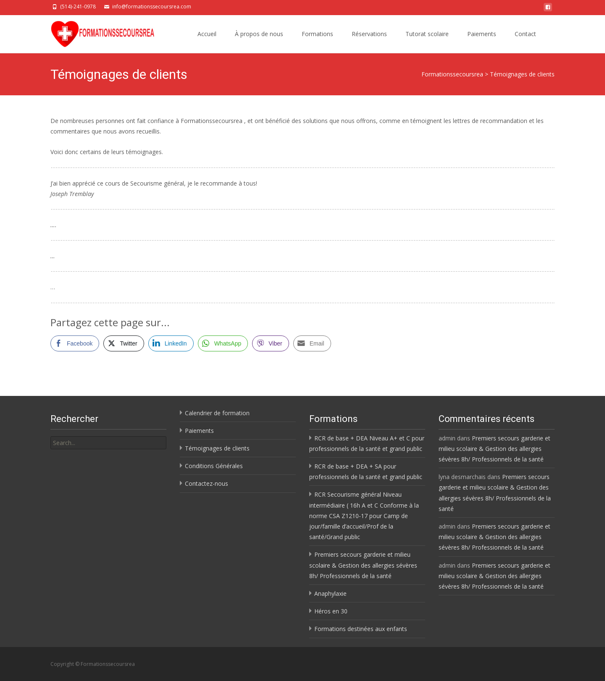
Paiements (481, 34)
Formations (317, 34)
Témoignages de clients (217, 448)
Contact (525, 34)
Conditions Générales (214, 466)
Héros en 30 (330, 611)
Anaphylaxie (330, 593)
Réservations (369, 34)
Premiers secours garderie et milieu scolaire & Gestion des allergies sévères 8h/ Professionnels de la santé (363, 564)
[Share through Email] (312, 343)
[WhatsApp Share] (223, 343)
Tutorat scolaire (427, 34)
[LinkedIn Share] (171, 343)
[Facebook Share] (74, 343)
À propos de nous (259, 34)
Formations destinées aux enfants (360, 629)
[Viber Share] (270, 343)
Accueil (206, 34)
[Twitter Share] (123, 343)
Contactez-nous (206, 483)
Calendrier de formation (217, 413)
